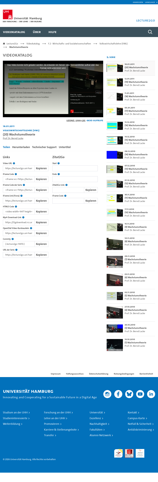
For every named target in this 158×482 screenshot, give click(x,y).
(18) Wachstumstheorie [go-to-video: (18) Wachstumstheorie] (136, 96)
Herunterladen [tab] (21, 147)
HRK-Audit (138, 452)
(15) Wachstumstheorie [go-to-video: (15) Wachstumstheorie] (136, 139)
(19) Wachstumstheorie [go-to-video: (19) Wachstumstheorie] (136, 81)
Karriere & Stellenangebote (60, 430)
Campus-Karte (136, 418)
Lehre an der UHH (54, 418)
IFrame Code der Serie (14, 185)
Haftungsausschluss (75, 373)
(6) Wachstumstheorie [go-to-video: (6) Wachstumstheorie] (136, 277)
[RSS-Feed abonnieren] (108, 57)
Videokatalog (33, 43)
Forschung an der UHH (57, 412)
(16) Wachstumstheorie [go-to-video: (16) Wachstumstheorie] (136, 125)
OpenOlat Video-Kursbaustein (17, 228)
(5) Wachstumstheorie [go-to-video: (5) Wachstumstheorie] (135, 295)
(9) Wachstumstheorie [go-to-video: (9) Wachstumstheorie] (136, 226)
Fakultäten (96, 430)
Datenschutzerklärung (98, 373)
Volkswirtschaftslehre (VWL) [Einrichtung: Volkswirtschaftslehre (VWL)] (21, 130)
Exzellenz (95, 418)
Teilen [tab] (6, 147)
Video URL (9, 163)
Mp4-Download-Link (13, 217)
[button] (150, 2)
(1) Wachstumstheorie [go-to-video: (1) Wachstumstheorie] (135, 342)
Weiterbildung (11, 424)
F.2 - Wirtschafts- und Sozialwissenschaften (69, 43)
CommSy (8, 239)
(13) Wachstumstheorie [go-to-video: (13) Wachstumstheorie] (136, 168)
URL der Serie (10, 249)
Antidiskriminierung (140, 430)
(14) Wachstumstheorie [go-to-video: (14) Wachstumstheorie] (136, 154)
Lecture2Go (12, 43)
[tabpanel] (53, 205)
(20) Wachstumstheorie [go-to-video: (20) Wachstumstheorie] (136, 67)
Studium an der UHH (15, 412)
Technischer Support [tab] (44, 147)
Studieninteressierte (15, 418)
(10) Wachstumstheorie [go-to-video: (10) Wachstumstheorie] (136, 212)
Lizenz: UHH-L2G (75, 120)
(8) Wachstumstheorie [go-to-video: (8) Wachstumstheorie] (136, 241)
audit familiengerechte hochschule (118, 453)
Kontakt (132, 412)
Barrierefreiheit (146, 373)
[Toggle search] (150, 32)
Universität (96, 412)
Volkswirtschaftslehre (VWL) (113, 43)
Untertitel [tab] (65, 147)
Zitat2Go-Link (59, 185)
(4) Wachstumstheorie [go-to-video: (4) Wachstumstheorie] (136, 309)
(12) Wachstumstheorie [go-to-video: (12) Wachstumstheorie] (136, 183)
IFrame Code (10, 174)
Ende (56, 174)
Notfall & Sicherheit (139, 424)
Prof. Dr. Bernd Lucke (13, 138)
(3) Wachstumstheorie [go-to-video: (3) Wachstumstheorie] (135, 328)
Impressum (56, 373)
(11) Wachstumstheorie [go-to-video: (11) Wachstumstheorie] (136, 197)
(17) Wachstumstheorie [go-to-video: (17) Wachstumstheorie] (136, 110)
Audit (127, 450)
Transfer (49, 435)
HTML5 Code (10, 206)
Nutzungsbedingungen (124, 373)
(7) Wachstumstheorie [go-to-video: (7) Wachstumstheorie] (135, 259)
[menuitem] (14, 32)
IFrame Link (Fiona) (12, 195)
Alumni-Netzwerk (100, 435)
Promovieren (51, 424)
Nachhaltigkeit (98, 424)
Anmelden (138, 2)
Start (56, 163)
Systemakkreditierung (150, 450)
